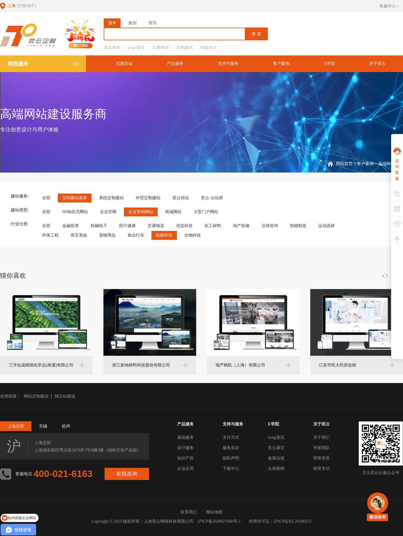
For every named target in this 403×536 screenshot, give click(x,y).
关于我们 (321, 437)
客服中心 (389, 6)
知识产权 (185, 458)
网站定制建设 (36, 396)
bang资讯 (276, 437)
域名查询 (112, 47)
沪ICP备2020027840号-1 (219, 521)
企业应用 (185, 468)
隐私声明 (231, 458)
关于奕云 (377, 63)
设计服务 (185, 448)
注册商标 (160, 47)
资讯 (152, 23)
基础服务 (185, 437)
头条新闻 (276, 468)
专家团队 (321, 448)
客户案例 (281, 63)
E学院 (329, 63)
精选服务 (18, 64)
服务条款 (231, 448)
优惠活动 (124, 63)
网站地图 (214, 512)
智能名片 (208, 47)
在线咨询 (126, 474)
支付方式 (231, 437)
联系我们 (188, 512)
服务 (112, 23)
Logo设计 (136, 47)
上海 (21, 6)
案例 (132, 23)
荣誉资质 (321, 458)
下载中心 (231, 468)
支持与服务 (228, 63)
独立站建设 (65, 396)
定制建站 (184, 47)
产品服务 (175, 63)
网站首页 (344, 164)
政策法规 (276, 458)
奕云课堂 (276, 448)
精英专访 (321, 468)
